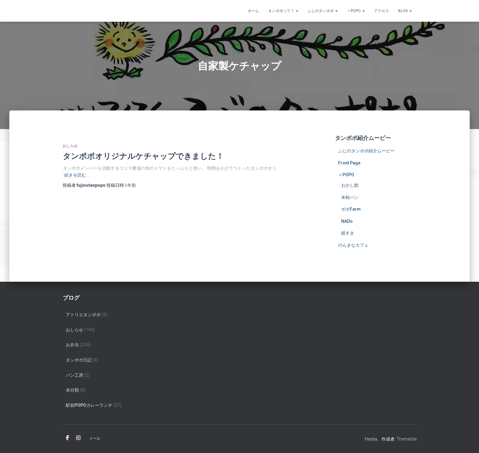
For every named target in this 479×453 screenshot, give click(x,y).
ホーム (253, 11)
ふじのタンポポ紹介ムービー (366, 150)
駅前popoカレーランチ (89, 405)
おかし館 (350, 185)
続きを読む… (76, 175)
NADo (347, 221)
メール (94, 438)
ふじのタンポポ (323, 11)
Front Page (349, 162)
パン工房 (74, 375)
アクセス (381, 11)
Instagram (78, 438)
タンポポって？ (283, 11)
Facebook (67, 438)
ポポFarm (351, 209)
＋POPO (356, 11)
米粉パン (350, 197)
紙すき (347, 233)
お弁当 (72, 344)
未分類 (72, 390)
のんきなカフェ (353, 245)
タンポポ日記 (79, 359)
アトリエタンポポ (83, 314)
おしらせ (70, 146)
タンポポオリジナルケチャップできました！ (143, 156)
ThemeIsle (406, 439)
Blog (405, 11)
